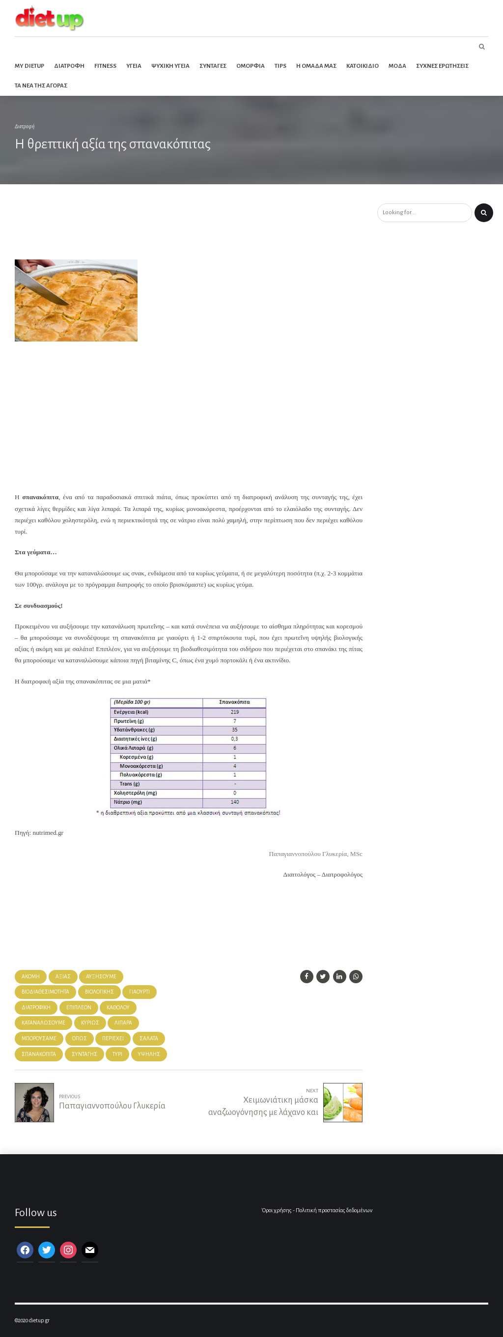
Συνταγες (212, 66)
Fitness (105, 66)
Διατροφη (69, 66)
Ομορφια (250, 66)
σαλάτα (149, 1038)
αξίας (63, 976)
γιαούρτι (139, 992)
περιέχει (113, 1038)
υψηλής (149, 1054)
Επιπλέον (78, 1007)
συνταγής (84, 1054)
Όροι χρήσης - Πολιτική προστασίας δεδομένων (316, 1210)
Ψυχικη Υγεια (170, 66)
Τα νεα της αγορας (41, 86)
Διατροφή (24, 126)
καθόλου (118, 1007)
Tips (280, 66)
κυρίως (90, 1022)
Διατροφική (36, 1007)
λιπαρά (123, 1022)
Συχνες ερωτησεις (442, 66)
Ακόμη (31, 976)
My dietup (29, 66)
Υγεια (133, 66)
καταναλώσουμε (43, 1022)
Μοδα (397, 66)
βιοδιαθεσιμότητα (45, 992)
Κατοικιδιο (362, 66)
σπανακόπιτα (39, 1054)
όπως (79, 1038)
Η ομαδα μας (316, 66)
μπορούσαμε (39, 1038)
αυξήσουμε (101, 976)
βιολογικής (99, 992)
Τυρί (117, 1054)
